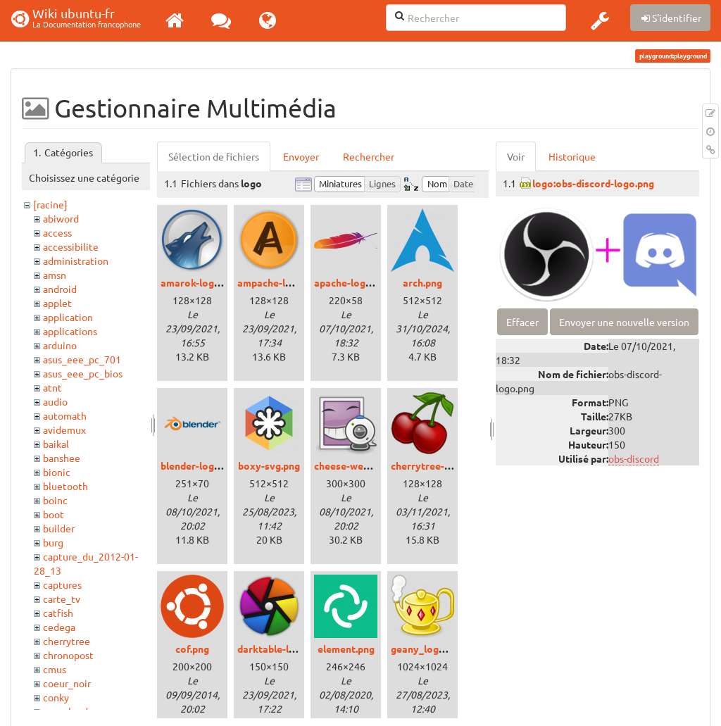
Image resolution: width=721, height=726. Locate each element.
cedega (59, 626)
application (68, 317)
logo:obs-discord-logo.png (593, 183)
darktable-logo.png (281, 648)
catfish (58, 612)
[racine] (50, 204)
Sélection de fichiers (213, 156)
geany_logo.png (427, 648)
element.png (346, 648)
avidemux (64, 429)
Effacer (522, 321)
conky (56, 697)
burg (53, 542)
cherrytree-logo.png (437, 465)
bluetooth (65, 486)
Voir (516, 156)
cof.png (192, 648)
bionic (56, 471)
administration (75, 260)
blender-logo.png (200, 465)
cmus (54, 669)
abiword (61, 218)
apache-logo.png (352, 282)
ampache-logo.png (279, 282)
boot (53, 514)
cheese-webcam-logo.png (373, 465)
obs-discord (633, 458)
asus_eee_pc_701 (82, 359)
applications (70, 331)
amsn (54, 274)
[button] (600, 20)
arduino (60, 345)
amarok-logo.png (200, 282)
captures (62, 584)
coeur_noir (67, 683)
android (60, 288)
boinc (55, 500)
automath (65, 415)
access (57, 232)
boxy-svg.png (269, 465)
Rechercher (368, 156)
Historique (572, 156)
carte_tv (61, 598)
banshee (61, 457)
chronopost (68, 655)
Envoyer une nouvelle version (624, 321)
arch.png (422, 282)
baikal (56, 443)
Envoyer (301, 156)
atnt (52, 387)
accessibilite (71, 246)
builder (59, 528)
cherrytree (66, 640)
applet (57, 302)
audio (55, 401)
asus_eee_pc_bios (83, 373)
